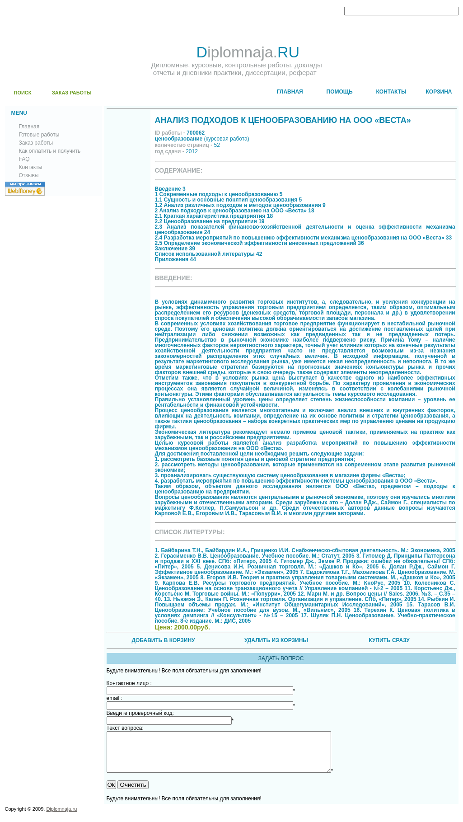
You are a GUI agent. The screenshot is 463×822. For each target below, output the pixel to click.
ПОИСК (23, 92)
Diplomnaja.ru (61, 817)
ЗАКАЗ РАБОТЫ (72, 92)
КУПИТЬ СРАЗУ (389, 640)
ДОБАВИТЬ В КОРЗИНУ (163, 640)
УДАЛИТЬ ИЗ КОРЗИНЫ (276, 640)
